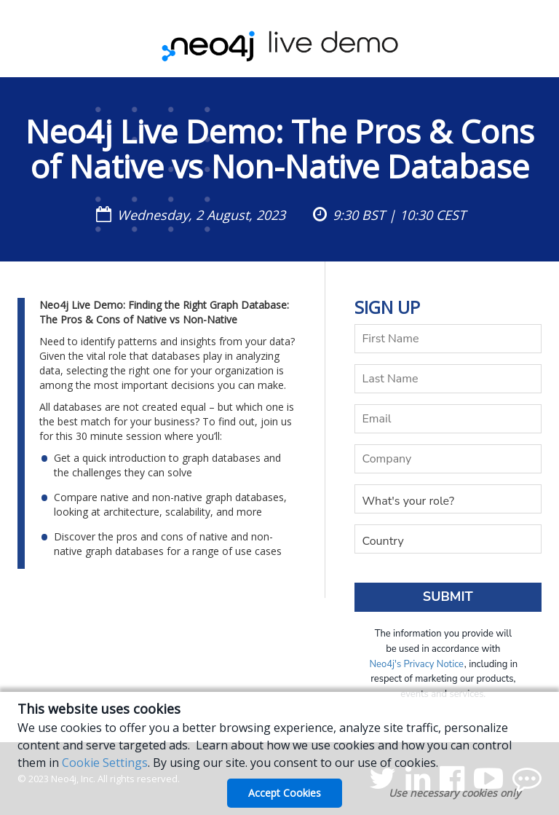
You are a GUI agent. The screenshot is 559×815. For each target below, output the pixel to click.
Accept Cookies (284, 793)
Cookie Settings (105, 763)
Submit (448, 596)
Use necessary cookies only (454, 793)
